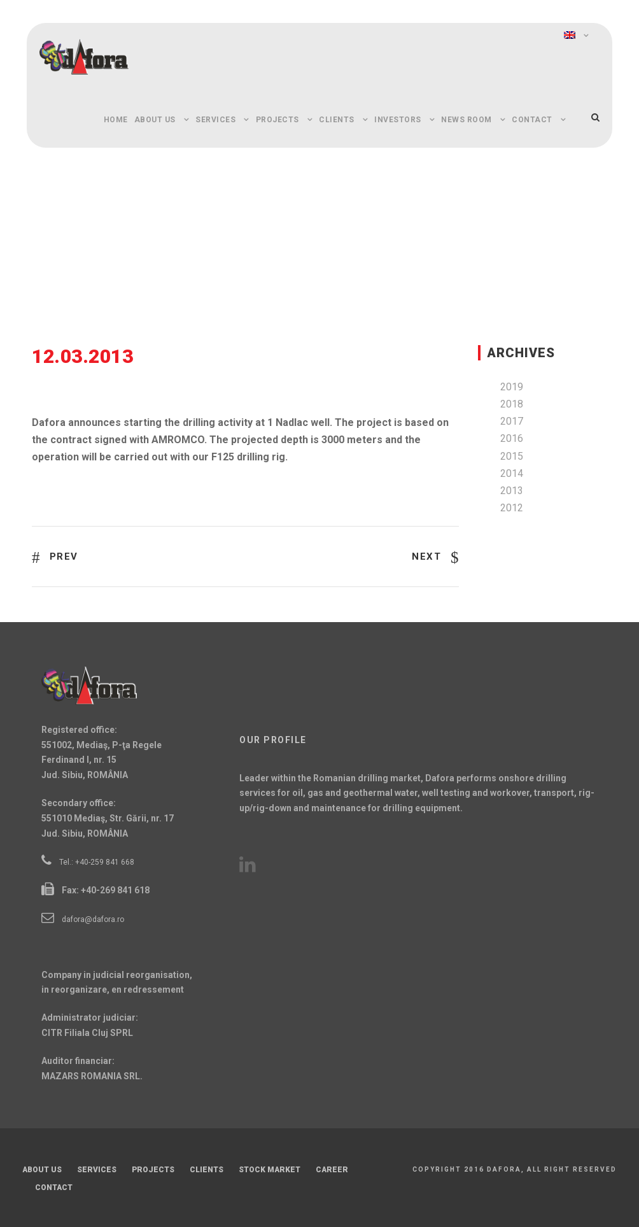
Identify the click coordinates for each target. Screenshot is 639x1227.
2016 (511, 438)
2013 (511, 491)
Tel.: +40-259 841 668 (96, 862)
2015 (511, 456)
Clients (337, 119)
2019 (511, 387)
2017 (511, 421)
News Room (466, 119)
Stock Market (269, 1169)
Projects (277, 119)
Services (215, 119)
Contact (532, 119)
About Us (155, 119)
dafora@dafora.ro (93, 919)
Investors (397, 119)
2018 (511, 404)
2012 (511, 508)
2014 (511, 473)
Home (116, 119)
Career (332, 1169)
